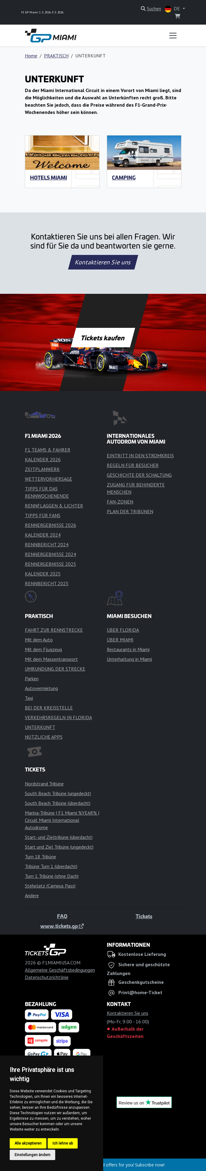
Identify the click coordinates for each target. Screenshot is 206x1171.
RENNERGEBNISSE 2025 (50, 564)
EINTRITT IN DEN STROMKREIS (140, 455)
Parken (32, 678)
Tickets (144, 916)
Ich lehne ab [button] (62, 1143)
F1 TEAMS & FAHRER (47, 450)
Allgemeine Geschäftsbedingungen (60, 970)
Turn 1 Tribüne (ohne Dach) (52, 876)
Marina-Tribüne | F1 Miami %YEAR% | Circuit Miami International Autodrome (62, 820)
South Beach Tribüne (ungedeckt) (58, 793)
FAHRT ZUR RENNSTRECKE (54, 630)
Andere (32, 895)
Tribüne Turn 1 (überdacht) (51, 866)
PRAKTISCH (56, 56)
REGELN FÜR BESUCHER (133, 465)
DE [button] (173, 8)
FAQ (62, 916)
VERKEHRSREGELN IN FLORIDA (58, 717)
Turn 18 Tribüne (40, 856)
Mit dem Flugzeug (43, 649)
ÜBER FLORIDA (123, 630)
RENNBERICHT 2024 (47, 544)
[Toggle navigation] (172, 35)
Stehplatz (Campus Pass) (50, 886)
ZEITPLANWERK (42, 469)
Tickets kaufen (103, 337)
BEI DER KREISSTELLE (49, 708)
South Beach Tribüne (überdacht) (57, 803)
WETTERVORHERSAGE (48, 479)
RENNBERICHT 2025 (47, 583)
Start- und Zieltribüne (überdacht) (59, 837)
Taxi (29, 698)
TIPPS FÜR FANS (42, 515)
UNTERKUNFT (40, 727)
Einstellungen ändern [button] (32, 1155)
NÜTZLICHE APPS (43, 737)
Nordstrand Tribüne (44, 784)
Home (31, 56)
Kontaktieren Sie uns (103, 262)
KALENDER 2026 (43, 459)
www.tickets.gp (62, 925)
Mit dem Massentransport (51, 659)
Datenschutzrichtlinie (47, 977)
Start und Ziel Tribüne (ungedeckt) (59, 847)
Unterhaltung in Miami (129, 659)
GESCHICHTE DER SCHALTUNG (139, 475)
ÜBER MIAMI (120, 640)
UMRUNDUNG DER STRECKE (55, 669)
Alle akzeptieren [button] (28, 1143)
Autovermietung (41, 688)
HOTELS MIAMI (48, 177)
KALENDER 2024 (43, 535)
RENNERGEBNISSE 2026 (50, 525)
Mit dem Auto (39, 640)
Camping (124, 177)
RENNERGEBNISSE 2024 (50, 554)
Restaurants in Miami (128, 649)
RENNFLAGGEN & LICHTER (54, 506)
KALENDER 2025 (43, 574)
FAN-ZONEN (120, 502)
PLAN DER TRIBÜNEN (130, 511)
